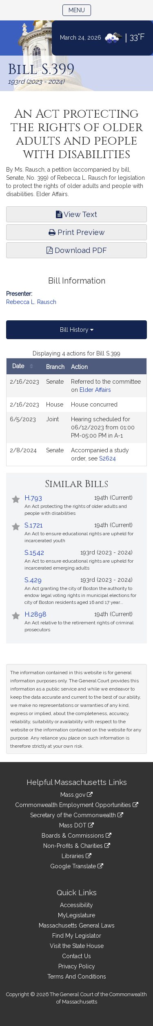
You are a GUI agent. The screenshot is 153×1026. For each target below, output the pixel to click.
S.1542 (34, 553)
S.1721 (33, 525)
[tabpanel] (76, 407)
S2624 (107, 458)
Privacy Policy (76, 966)
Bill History (76, 329)
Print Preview (77, 232)
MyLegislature (76, 915)
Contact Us (76, 956)
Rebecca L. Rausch (31, 302)
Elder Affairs (95, 390)
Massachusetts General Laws (77, 925)
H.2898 (35, 614)
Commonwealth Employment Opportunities (76, 805)
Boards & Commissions (76, 835)
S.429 (33, 580)
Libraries (76, 856)
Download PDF (77, 250)
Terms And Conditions (76, 976)
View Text (76, 214)
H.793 (33, 498)
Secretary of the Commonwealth (76, 815)
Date (24, 366)
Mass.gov (76, 794)
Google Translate (76, 866)
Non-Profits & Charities (76, 846)
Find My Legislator (76, 935)
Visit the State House (77, 946)
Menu (80, 9)
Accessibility (76, 905)
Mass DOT (76, 825)
